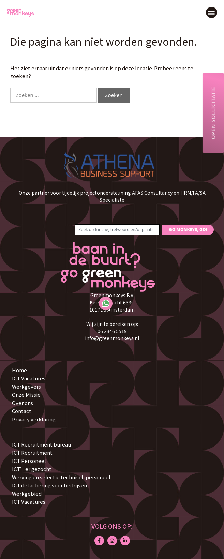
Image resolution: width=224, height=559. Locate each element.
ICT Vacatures (28, 378)
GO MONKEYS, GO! (188, 229)
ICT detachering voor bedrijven (49, 485)
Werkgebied (27, 493)
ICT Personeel (29, 460)
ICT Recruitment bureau (41, 444)
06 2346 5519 (112, 331)
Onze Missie (26, 394)
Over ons (22, 402)
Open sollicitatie (213, 113)
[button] (211, 12)
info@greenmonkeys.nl (112, 338)
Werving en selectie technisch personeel (61, 477)
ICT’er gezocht (31, 468)
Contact (21, 410)
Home (19, 370)
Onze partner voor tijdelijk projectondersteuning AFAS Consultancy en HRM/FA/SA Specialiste (112, 196)
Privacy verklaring (34, 419)
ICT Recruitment (32, 452)
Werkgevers (26, 386)
